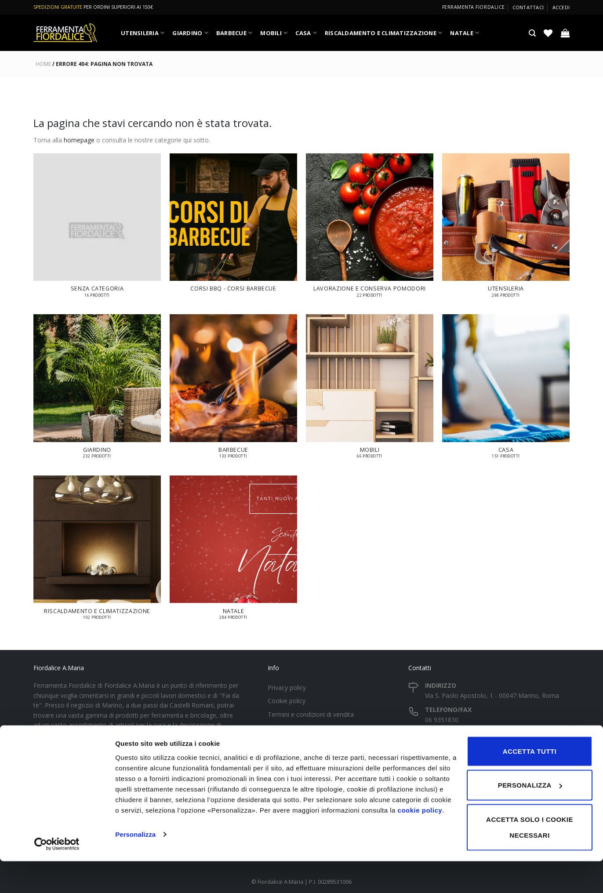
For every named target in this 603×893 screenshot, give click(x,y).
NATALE (464, 33)
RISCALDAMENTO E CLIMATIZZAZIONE (384, 33)
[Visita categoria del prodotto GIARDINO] (97, 390)
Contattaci (528, 7)
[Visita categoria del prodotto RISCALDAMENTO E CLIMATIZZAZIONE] (97, 552)
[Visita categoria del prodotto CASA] (506, 390)
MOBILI (273, 33)
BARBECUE (234, 33)
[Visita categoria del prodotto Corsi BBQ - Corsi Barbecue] (233, 227)
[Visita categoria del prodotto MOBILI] (369, 390)
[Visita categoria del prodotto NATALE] (233, 552)
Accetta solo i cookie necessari (529, 859)
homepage (79, 140)
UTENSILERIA (142, 33)
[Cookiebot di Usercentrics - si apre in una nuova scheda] (56, 875)
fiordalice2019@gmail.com (462, 743)
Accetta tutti (530, 783)
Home (43, 64)
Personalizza (135, 866)
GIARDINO (190, 33)
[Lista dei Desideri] (548, 33)
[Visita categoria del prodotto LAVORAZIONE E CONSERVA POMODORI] (369, 229)
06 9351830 (441, 719)
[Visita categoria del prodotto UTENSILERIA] (506, 229)
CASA (306, 33)
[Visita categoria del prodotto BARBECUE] (233, 390)
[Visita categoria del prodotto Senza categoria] (97, 229)
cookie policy (420, 842)
